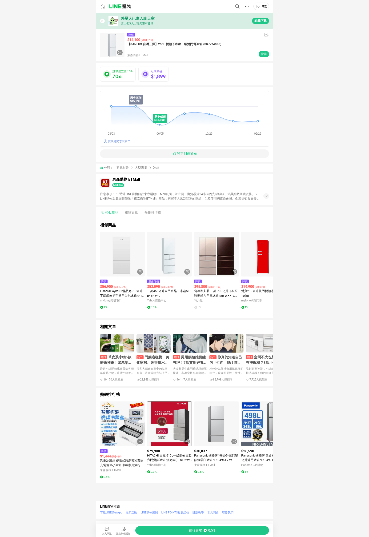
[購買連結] (202, 530)
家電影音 (122, 167)
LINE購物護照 (149, 512)
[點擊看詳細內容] (122, 254)
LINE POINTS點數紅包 (175, 512)
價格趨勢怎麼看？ (119, 141)
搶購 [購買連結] (264, 54)
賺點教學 (198, 512)
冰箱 (156, 167)
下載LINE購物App (111, 512)
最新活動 (131, 512)
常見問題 (213, 512)
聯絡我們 (227, 512)
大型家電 (141, 167)
